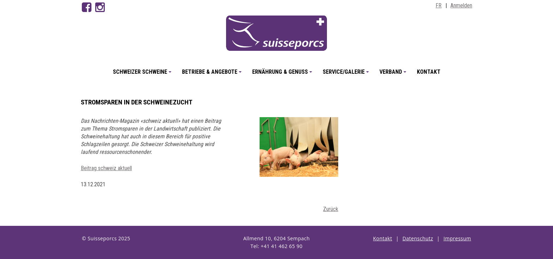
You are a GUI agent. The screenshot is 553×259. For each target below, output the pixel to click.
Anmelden (461, 5)
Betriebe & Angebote (213, 74)
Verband (393, 74)
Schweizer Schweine (143, 74)
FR (439, 5)
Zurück (330, 209)
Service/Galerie (347, 74)
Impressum (457, 238)
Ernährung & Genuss (283, 74)
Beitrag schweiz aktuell (106, 168)
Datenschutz (417, 238)
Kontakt (428, 71)
